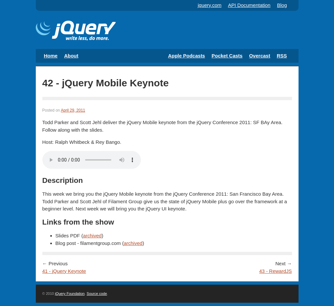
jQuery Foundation (70, 293)
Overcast (259, 55)
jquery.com (209, 5)
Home (51, 55)
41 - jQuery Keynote (64, 271)
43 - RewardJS (275, 271)
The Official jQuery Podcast (76, 31)
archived (92, 235)
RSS (282, 55)
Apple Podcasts (186, 55)
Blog (282, 5)
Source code (97, 293)
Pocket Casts (227, 55)
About (71, 55)
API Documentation (249, 5)
